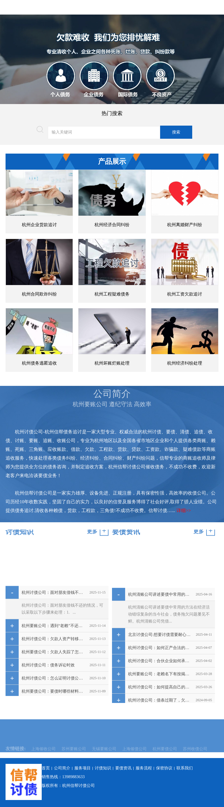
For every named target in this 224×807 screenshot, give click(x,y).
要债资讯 (123, 768)
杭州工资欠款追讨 (184, 294)
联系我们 (184, 768)
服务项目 (82, 768)
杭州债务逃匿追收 (39, 363)
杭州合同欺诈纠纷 (39, 294)
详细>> (183, 510)
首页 (46, 768)
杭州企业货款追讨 (39, 224)
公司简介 (62, 768)
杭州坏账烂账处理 (112, 363)
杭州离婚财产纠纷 (184, 224)
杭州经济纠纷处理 (184, 363)
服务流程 (144, 768)
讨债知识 (103, 768)
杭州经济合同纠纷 (112, 224)
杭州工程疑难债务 (112, 294)
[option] (112, 59)
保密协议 (164, 768)
